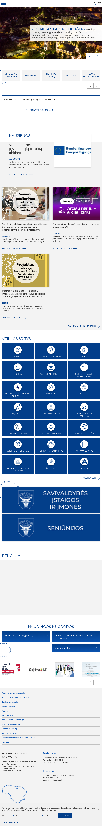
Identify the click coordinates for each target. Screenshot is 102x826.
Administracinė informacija (13, 693)
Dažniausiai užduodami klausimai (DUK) (18, 738)
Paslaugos (6, 711)
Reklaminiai (48, 816)
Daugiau (89, 478)
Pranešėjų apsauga (10, 729)
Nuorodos (6, 742)
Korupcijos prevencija (11, 724)
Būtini (5, 816)
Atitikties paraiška (9, 733)
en (99, 2)
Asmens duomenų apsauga (13, 720)
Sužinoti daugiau (39, 110)
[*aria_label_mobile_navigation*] (3, 3)
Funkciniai (18, 816)
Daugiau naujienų (82, 326)
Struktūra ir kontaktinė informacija (16, 697)
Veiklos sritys (7, 715)
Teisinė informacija (10, 702)
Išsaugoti (65, 816)
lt (95, 2)
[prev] (90, 56)
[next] (98, 56)
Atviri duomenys (9, 706)
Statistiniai (33, 816)
